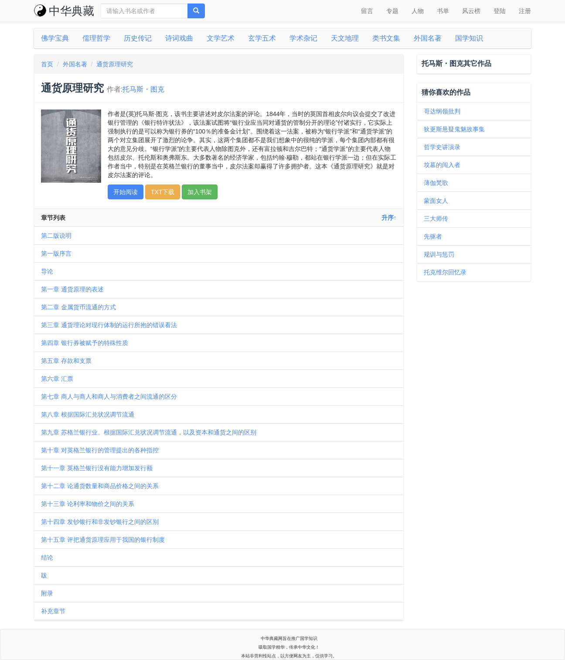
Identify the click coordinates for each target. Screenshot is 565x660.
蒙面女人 (436, 200)
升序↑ (389, 217)
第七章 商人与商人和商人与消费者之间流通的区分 (109, 396)
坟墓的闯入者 (442, 164)
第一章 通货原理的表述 (72, 289)
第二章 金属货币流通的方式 (78, 307)
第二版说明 (56, 235)
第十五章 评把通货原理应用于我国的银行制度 (103, 539)
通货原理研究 (114, 64)
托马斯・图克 (143, 89)
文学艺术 (221, 38)
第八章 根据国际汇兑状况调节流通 (87, 414)
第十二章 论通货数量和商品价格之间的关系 (100, 485)
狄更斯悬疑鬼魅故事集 (454, 129)
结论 (47, 557)
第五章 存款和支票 (66, 360)
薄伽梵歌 (436, 182)
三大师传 (436, 218)
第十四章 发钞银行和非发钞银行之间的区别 (100, 521)
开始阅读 (125, 191)
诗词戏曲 (179, 38)
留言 (367, 10)
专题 (392, 10)
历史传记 (138, 38)
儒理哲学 (96, 38)
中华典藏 (64, 10)
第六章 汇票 (57, 378)
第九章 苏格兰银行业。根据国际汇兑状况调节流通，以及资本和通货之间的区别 (148, 432)
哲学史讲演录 (442, 147)
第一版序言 (56, 253)
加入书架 (199, 191)
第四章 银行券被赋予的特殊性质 (84, 342)
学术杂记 (303, 38)
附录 (47, 593)
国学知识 (469, 38)
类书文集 (386, 38)
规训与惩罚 (439, 254)
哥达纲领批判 (442, 111)
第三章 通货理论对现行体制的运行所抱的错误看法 (109, 324)
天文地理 (345, 38)
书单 (443, 10)
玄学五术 (262, 38)
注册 (525, 10)
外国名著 (428, 38)
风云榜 (471, 10)
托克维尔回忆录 (445, 272)
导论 (47, 271)
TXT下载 (162, 191)
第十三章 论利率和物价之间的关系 (87, 503)
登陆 (500, 10)
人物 (418, 10)
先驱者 (433, 236)
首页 (47, 64)
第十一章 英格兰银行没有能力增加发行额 (97, 468)
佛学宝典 (55, 38)
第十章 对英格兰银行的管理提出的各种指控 (100, 450)
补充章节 (53, 611)
